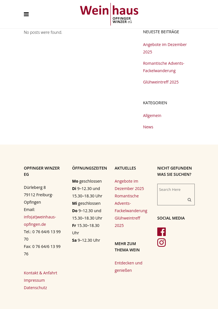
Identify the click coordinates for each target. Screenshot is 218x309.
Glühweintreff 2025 (161, 82)
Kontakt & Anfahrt (40, 272)
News (148, 127)
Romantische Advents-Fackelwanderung (131, 203)
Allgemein (152, 115)
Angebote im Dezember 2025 (129, 184)
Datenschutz (35, 287)
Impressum (34, 280)
